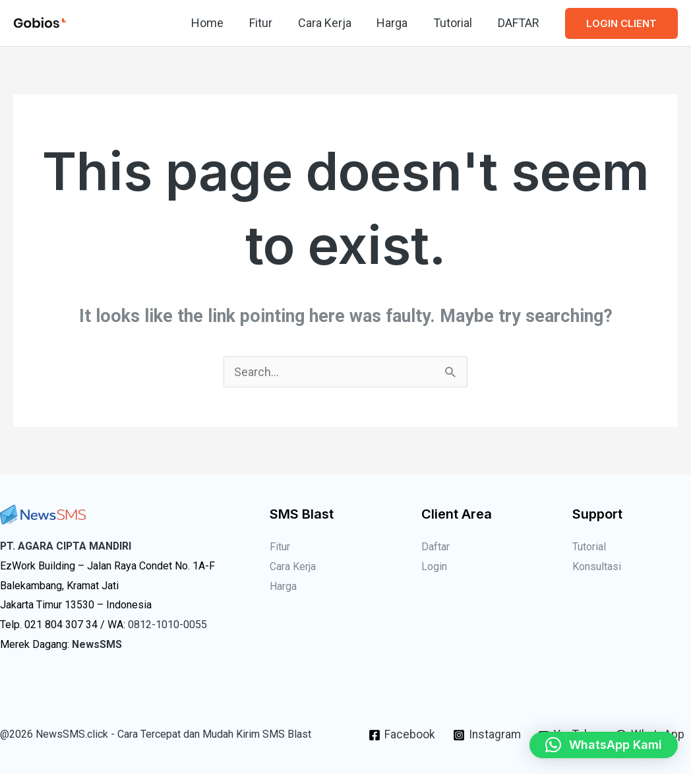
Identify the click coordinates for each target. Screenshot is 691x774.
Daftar (435, 546)
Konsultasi (596, 566)
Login (434, 566)
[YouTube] (610, 724)
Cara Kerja (330, 23)
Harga (396, 23)
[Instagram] (526, 724)
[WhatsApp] (528, 746)
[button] (621, 23)
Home (217, 23)
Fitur (268, 23)
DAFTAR (519, 23)
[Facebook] (441, 724)
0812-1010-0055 (167, 624)
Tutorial (455, 23)
